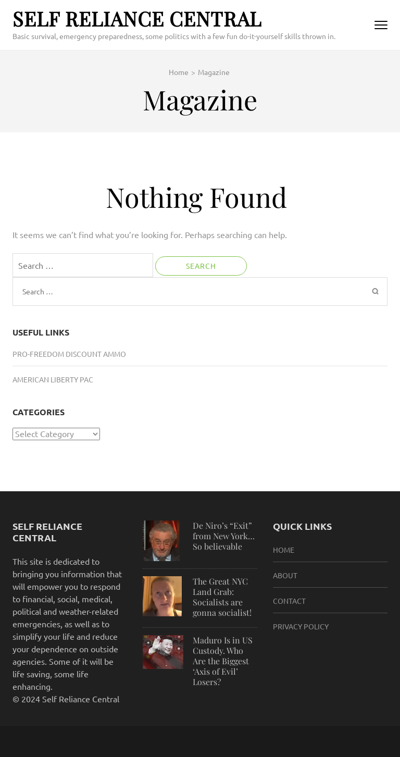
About (285, 575)
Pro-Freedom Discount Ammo (69, 353)
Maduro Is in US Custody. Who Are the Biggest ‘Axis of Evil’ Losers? (223, 661)
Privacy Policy (301, 626)
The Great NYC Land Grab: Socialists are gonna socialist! (222, 597)
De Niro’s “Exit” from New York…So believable (224, 536)
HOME (283, 549)
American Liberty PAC (52, 379)
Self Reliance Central (136, 18)
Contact (289, 600)
